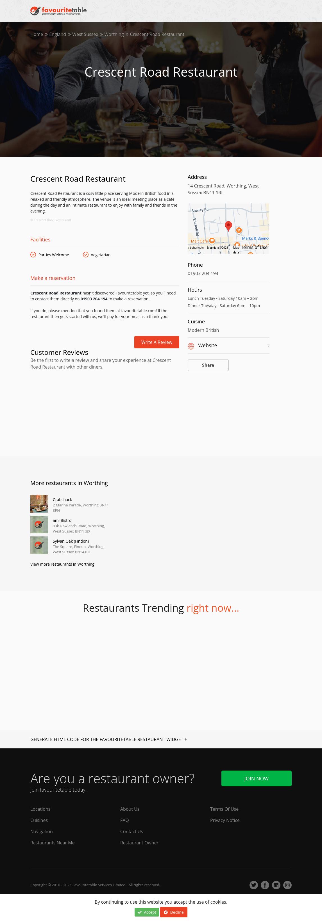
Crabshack (62, 499)
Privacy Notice (225, 820)
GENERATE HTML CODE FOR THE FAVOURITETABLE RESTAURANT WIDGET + (108, 739)
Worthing (114, 34)
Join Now (256, 778)
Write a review (157, 342)
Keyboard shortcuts (191, 247)
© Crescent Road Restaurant (50, 220)
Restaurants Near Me (52, 843)
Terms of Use (254, 247)
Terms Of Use (224, 809)
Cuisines (39, 820)
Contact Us (131, 831)
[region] (228, 232)
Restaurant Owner (139, 843)
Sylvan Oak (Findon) (71, 541)
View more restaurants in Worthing (62, 564)
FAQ (124, 820)
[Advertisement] (104, 394)
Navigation (41, 831)
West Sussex (85, 34)
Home (36, 34)
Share (208, 365)
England (57, 34)
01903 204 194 (203, 273)
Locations (40, 809)
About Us (130, 809)
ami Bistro (62, 520)
